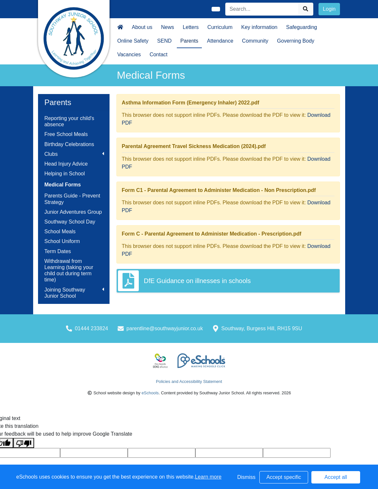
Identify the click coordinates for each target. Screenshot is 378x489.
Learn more (208, 477)
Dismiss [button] (246, 477)
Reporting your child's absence (69, 121)
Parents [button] (189, 41)
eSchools (150, 392)
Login (329, 9)
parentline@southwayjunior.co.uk (164, 328)
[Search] (262, 9)
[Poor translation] (23, 443)
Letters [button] (191, 27)
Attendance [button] (220, 41)
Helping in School (65, 173)
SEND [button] (164, 41)
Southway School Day (70, 221)
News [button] (167, 27)
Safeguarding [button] (301, 27)
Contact (158, 54)
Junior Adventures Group (73, 212)
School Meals (60, 231)
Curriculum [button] (219, 27)
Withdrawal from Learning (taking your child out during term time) (69, 270)
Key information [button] (259, 27)
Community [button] (255, 41)
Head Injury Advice (66, 164)
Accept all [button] (335, 477)
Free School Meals (66, 134)
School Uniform (62, 241)
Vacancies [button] (129, 54)
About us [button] (142, 27)
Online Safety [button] (133, 41)
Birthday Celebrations (69, 144)
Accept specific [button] (284, 477)
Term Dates (58, 251)
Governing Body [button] (295, 41)
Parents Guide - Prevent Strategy (72, 199)
